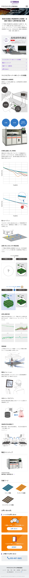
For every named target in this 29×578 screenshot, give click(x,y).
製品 (8, 570)
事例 (14, 570)
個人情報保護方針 (10, 572)
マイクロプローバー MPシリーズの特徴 (11, 59)
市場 (11, 570)
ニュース (4, 570)
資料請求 (14, 547)
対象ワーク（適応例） (7, 66)
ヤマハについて (18, 572)
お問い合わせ (5, 69)
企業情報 (18, 570)
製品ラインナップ (6, 62)
